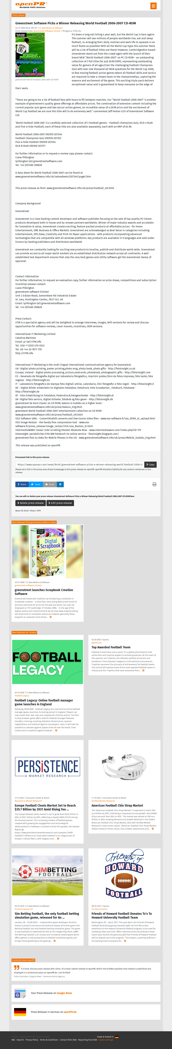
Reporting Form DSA (87, 1040)
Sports (106, 639)
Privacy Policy (32, 1040)
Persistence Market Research (28, 801)
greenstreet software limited (46, 31)
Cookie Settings (106, 1040)
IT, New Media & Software (51, 28)
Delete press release (30, 502)
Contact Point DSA (68, 1040)
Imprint (20, 1040)
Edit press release (60, 502)
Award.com (97, 642)
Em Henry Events (99, 909)
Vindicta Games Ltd (24, 909)
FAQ (13, 1040)
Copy (150, 464)
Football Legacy (22, 695)
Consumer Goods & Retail (37, 798)
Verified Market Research (103, 801)
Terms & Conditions (49, 1040)
